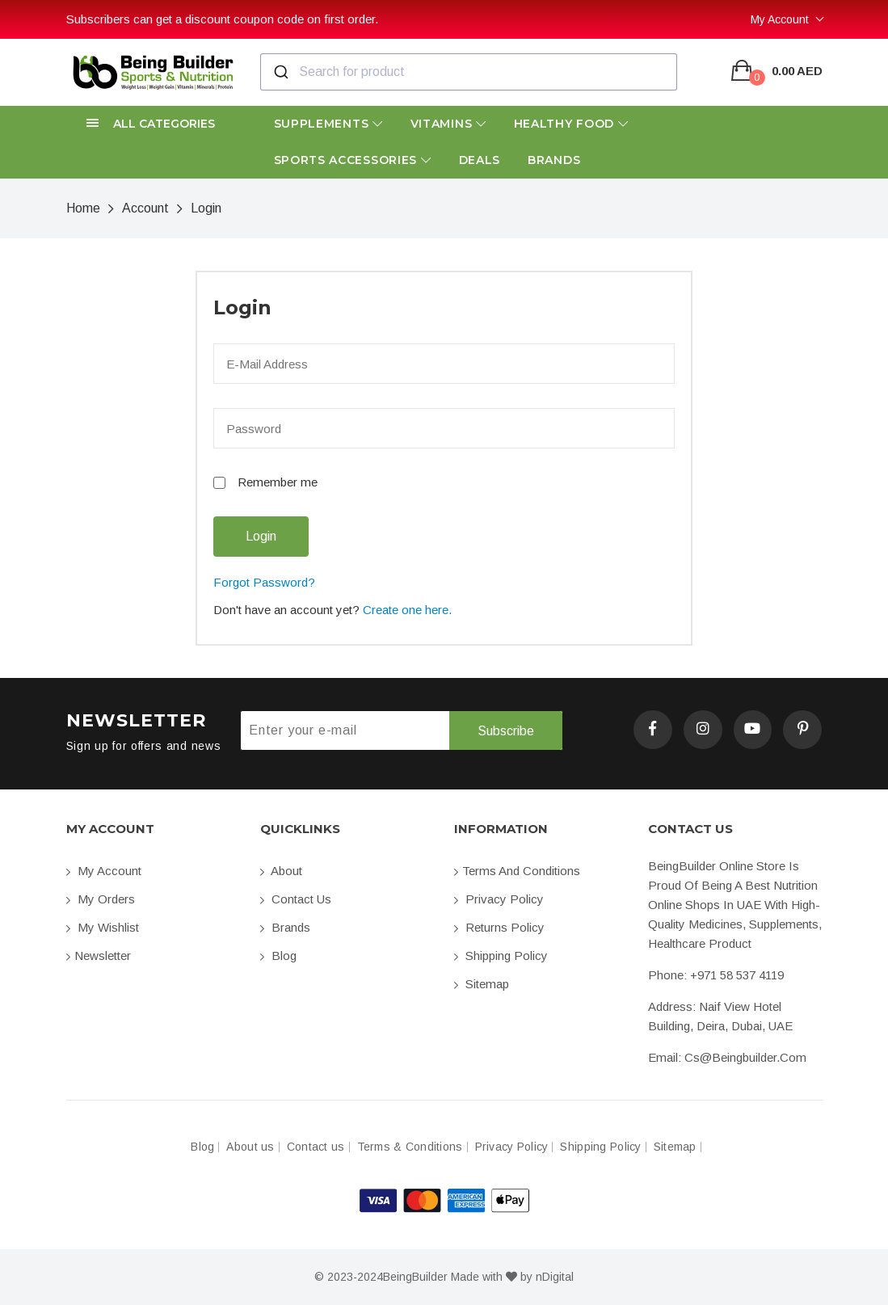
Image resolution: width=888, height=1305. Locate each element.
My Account (780, 19)
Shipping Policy (501, 955)
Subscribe (506, 731)
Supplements (328, 123)
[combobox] (468, 72)
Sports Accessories (352, 160)
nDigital (555, 1276)
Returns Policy (499, 927)
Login (206, 208)
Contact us (295, 899)
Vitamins (448, 123)
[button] (153, 124)
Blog (278, 955)
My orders (100, 899)
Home (83, 208)
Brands (554, 160)
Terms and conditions (517, 871)
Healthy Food (571, 123)
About (281, 871)
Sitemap (481, 984)
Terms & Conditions (410, 1147)
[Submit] (280, 72)
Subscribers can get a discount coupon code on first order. (222, 19)
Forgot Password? (264, 582)
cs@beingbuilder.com (745, 1057)
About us (250, 1147)
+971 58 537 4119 (737, 975)
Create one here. (407, 610)
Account (145, 208)
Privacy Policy (499, 899)
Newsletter (98, 955)
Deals (480, 160)
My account (103, 871)
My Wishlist (102, 927)
